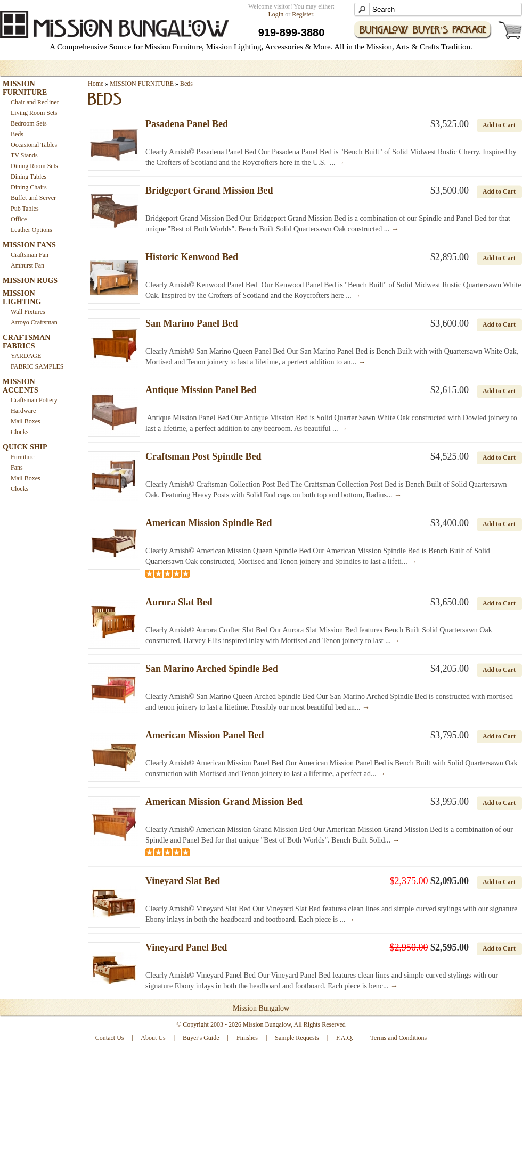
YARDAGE (26, 356)
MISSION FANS (29, 245)
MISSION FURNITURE (25, 88)
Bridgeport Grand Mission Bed (209, 190)
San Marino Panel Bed (191, 323)
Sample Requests (297, 1037)
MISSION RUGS (30, 281)
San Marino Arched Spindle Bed (211, 668)
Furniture (23, 457)
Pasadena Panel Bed (186, 124)
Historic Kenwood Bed (191, 257)
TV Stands (24, 155)
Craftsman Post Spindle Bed (203, 456)
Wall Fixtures (28, 311)
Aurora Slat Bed (179, 602)
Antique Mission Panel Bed (201, 390)
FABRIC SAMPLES (37, 366)
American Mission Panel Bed (204, 735)
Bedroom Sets (29, 123)
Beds (17, 134)
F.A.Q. (344, 1037)
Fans (17, 467)
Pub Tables (25, 208)
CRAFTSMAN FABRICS (26, 342)
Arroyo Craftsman (34, 322)
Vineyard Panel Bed (186, 947)
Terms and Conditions (398, 1037)
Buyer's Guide (201, 1037)
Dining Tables (28, 176)
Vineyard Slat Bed (182, 881)
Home (95, 83)
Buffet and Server (33, 198)
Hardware (23, 410)
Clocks (19, 432)
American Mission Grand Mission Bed (224, 801)
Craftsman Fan (29, 255)
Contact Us (109, 1037)
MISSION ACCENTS (20, 386)
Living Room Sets (34, 112)
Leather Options (31, 230)
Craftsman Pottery (34, 400)
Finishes (247, 1037)
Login (276, 14)
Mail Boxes (25, 421)
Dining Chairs (29, 187)
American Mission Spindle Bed (208, 523)
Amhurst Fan (27, 265)
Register (302, 14)
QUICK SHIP (25, 447)
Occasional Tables (34, 144)
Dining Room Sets (34, 166)
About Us (153, 1037)
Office (19, 219)
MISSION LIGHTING (22, 297)
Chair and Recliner (35, 102)
